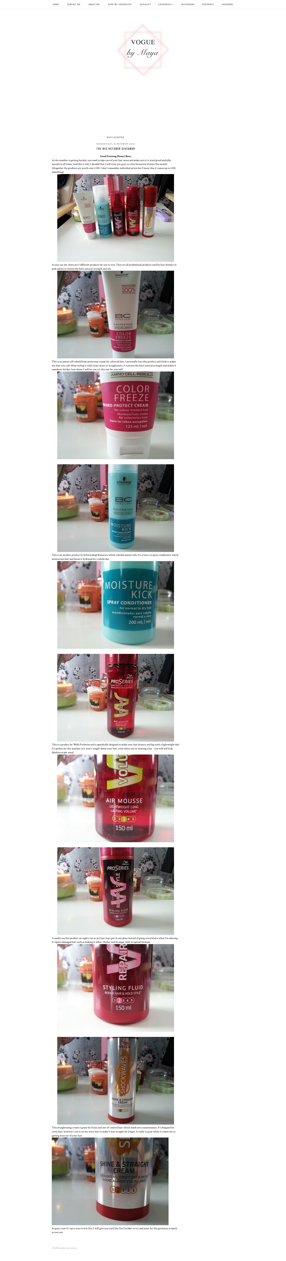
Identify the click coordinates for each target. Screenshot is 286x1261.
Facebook (227, 4)
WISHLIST (145, 4)
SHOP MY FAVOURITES (120, 4)
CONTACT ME (74, 4)
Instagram (187, 4)
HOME (56, 4)
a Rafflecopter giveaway (64, 1248)
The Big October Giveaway (115, 148)
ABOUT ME (94, 4)
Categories (165, 4)
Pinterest (208, 4)
